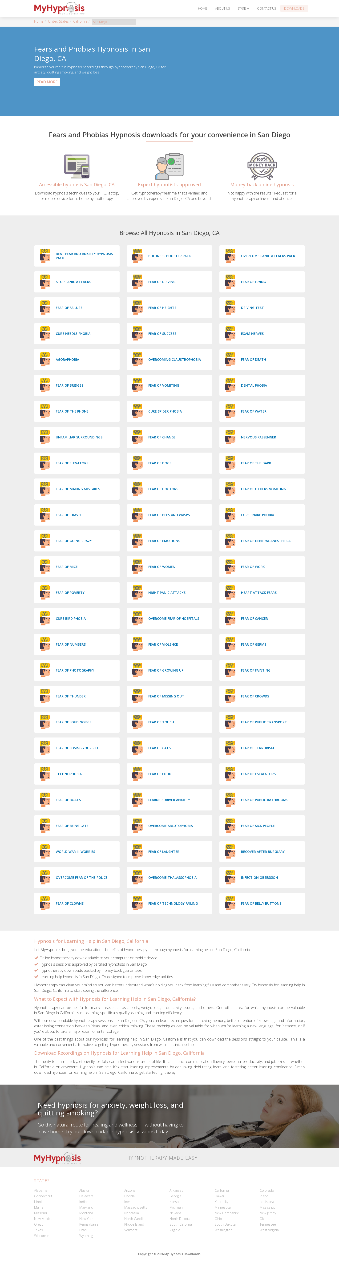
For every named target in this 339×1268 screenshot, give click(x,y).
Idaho (264, 1196)
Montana (86, 1213)
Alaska (84, 1190)
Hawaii (220, 1196)
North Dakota (180, 1218)
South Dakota (225, 1224)
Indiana (84, 1201)
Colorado (267, 1190)
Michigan (176, 1207)
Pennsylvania (88, 1224)
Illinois (38, 1201)
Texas (38, 1230)
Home (202, 8)
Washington (223, 1230)
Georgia (175, 1196)
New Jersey (268, 1213)
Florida (129, 1196)
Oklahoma (267, 1218)
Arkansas (176, 1190)
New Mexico (43, 1218)
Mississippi (268, 1207)
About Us (222, 8)
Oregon (39, 1224)
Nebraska (131, 1213)
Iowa (127, 1201)
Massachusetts (135, 1207)
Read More (46, 82)
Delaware (86, 1196)
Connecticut (43, 1196)
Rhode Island (134, 1224)
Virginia (175, 1230)
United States (58, 21)
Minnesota (223, 1207)
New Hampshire (227, 1213)
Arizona (130, 1190)
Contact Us (266, 8)
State (243, 8)
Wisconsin (41, 1235)
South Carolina (181, 1224)
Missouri (40, 1213)
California (80, 21)
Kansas (175, 1201)
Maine (38, 1207)
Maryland (86, 1207)
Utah (83, 1230)
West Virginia (269, 1230)
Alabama (41, 1190)
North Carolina (135, 1218)
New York (86, 1218)
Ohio (218, 1218)
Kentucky (221, 1201)
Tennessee (268, 1224)
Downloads (294, 8)
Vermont (130, 1230)
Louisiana (267, 1201)
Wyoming (86, 1235)
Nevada (175, 1213)
